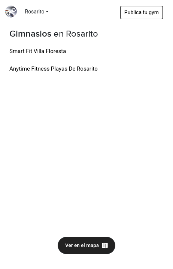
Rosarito (35, 12)
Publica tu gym (141, 12)
